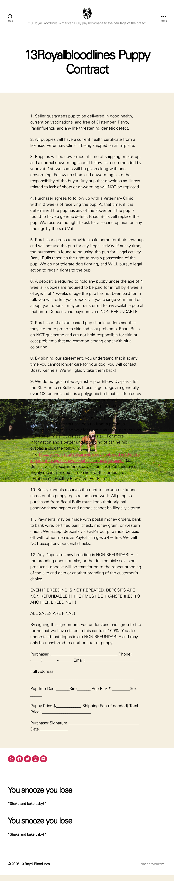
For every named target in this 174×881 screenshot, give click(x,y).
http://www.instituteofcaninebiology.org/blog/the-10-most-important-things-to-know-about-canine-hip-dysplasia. (84, 466)
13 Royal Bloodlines (35, 870)
